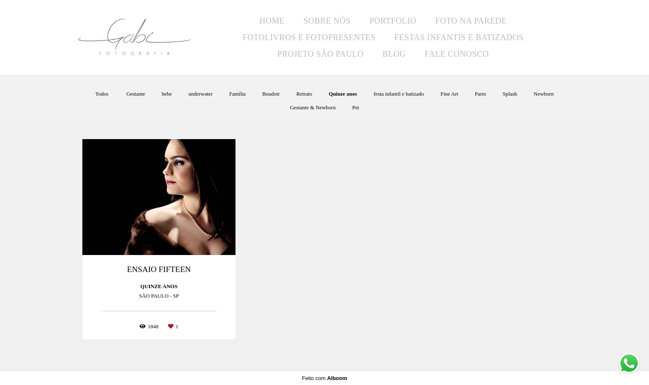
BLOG (394, 53)
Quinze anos (343, 93)
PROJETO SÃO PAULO (320, 53)
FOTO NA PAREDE (471, 20)
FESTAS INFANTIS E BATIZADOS (459, 37)
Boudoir (271, 93)
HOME (272, 20)
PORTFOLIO (393, 20)
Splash (510, 93)
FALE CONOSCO (457, 53)
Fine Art (449, 93)
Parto (480, 93)
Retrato (304, 93)
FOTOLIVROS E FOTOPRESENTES (309, 37)
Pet (355, 107)
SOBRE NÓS (327, 20)
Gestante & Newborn (312, 107)
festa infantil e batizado (399, 93)
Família (237, 93)
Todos (101, 93)
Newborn (543, 93)
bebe (167, 93)
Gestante (135, 93)
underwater (200, 93)
